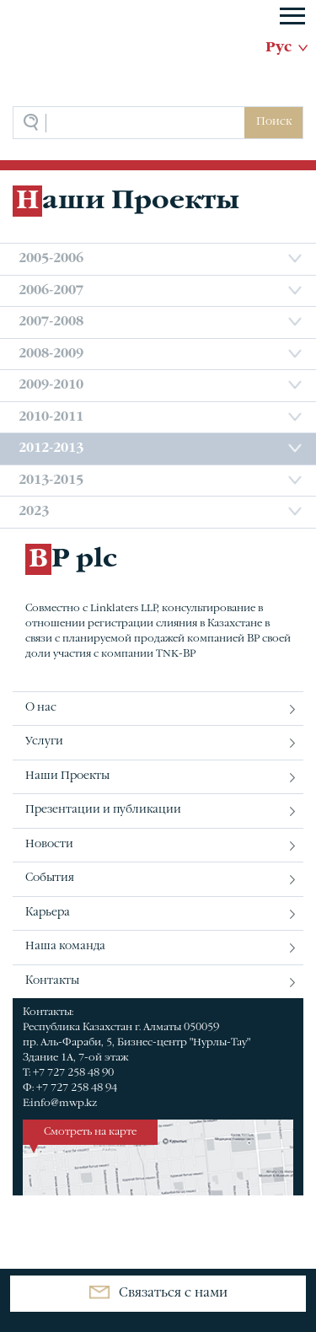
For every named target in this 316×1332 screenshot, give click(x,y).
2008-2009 (51, 354)
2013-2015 (51, 480)
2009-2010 (51, 385)
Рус (278, 48)
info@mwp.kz (63, 1103)
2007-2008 (51, 322)
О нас (40, 708)
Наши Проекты (67, 776)
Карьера (47, 913)
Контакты (52, 981)
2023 (34, 512)
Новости (49, 845)
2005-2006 (51, 259)
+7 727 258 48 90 (73, 1073)
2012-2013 (51, 448)
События (49, 878)
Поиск (274, 122)
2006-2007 (51, 291)
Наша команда (65, 947)
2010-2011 (51, 417)
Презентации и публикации (103, 810)
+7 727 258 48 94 (76, 1088)
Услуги (44, 742)
